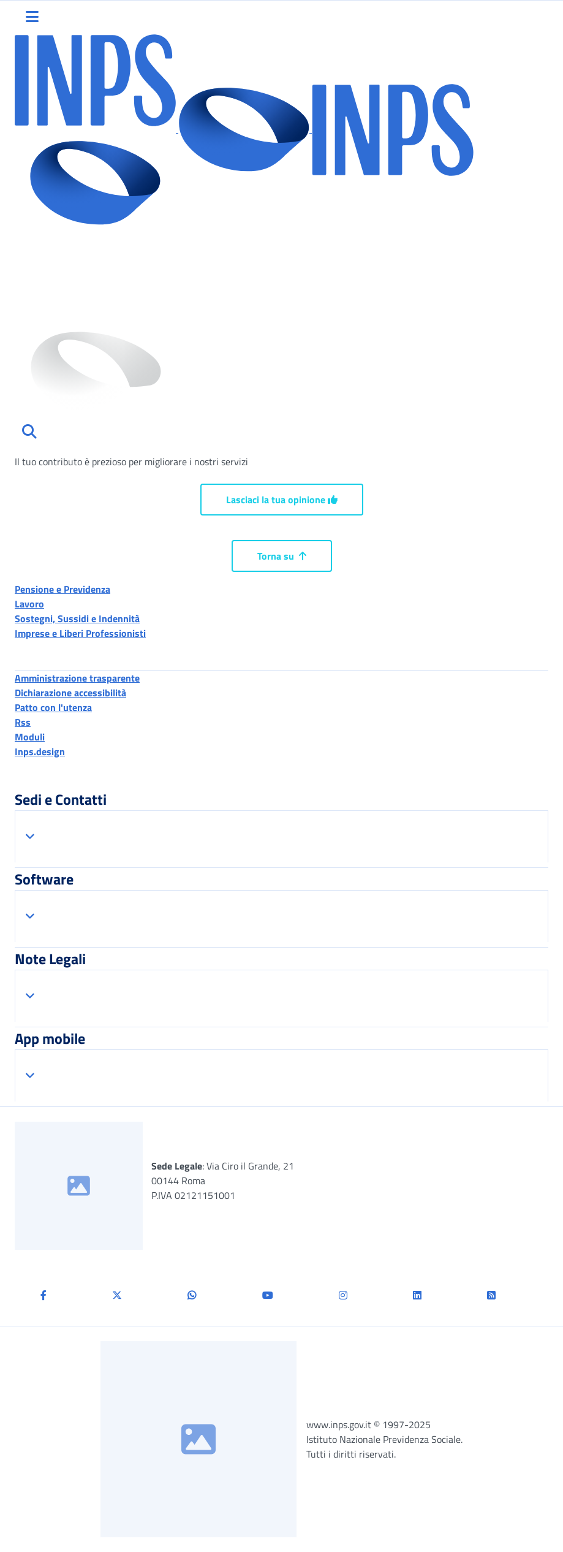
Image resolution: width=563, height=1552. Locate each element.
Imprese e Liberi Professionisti (80, 633)
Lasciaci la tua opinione (282, 499)
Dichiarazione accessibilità (70, 692)
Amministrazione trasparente (77, 678)
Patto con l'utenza (53, 707)
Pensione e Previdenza (62, 589)
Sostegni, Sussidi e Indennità (77, 618)
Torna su (281, 556)
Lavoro (29, 603)
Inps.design (40, 751)
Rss (23, 722)
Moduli (30, 736)
